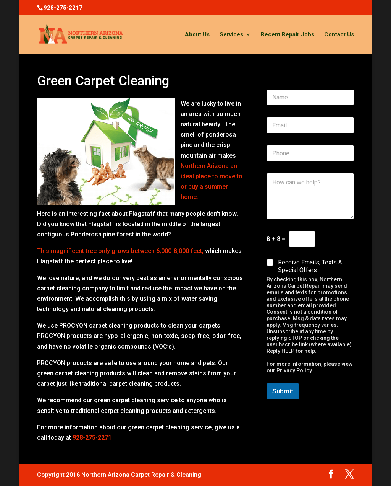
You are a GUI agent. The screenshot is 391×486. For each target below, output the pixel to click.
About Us (197, 35)
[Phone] (310, 153)
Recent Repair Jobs (287, 35)
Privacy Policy (294, 370)
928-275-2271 (92, 437)
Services (231, 35)
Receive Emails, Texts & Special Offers (310, 266)
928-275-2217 (63, 7)
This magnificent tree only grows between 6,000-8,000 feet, (121, 250)
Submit (282, 391)
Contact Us (339, 35)
